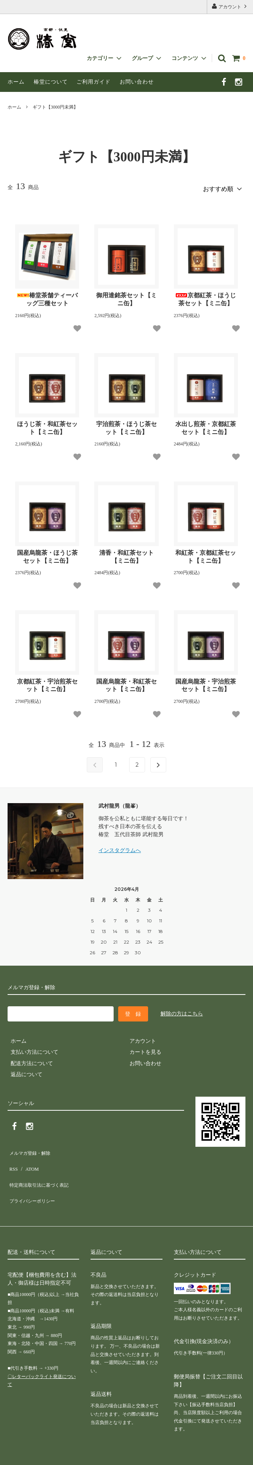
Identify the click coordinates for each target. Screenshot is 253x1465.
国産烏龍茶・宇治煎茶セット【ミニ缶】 (205, 682)
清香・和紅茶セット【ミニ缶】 (126, 554)
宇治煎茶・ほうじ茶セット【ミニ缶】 (126, 425)
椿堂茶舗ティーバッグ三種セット (47, 296)
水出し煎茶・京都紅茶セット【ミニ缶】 (205, 425)
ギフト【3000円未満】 (55, 107)
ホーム (16, 82)
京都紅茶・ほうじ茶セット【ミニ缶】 (205, 296)
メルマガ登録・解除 (31, 1148)
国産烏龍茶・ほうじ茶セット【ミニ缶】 (47, 554)
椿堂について (51, 82)
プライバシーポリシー (34, 1182)
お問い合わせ (137, 82)
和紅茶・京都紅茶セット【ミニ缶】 (205, 554)
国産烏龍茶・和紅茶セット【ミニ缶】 (126, 682)
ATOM (28, 1159)
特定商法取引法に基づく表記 (42, 1171)
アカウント (229, 6)
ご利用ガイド (94, 82)
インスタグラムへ (119, 848)
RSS (12, 1159)
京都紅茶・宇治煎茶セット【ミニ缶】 (47, 682)
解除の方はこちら (182, 1011)
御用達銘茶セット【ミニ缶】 (126, 296)
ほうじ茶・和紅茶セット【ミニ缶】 (47, 425)
